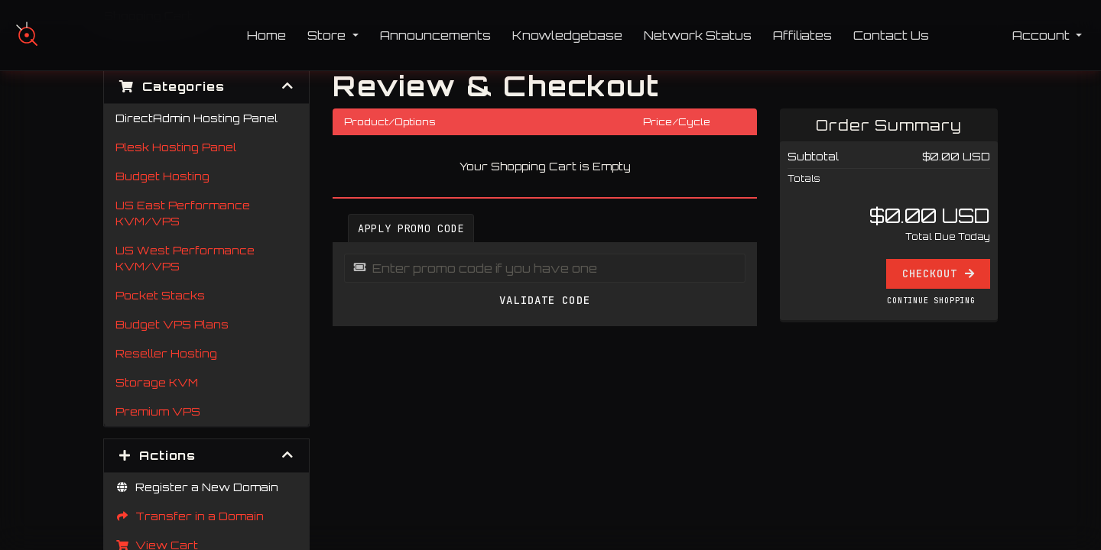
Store (328, 35)
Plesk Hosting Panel (175, 147)
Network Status (698, 35)
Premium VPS (157, 411)
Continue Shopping (931, 301)
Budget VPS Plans (172, 324)
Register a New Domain (196, 486)
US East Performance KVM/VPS (182, 213)
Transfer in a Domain (189, 516)
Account (1042, 35)
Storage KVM (156, 382)
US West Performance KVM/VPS (185, 258)
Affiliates (802, 35)
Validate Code (544, 300)
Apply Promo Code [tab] (411, 228)
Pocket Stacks (160, 295)
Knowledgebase (567, 35)
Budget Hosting (162, 176)
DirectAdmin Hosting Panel (196, 118)
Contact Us (891, 35)
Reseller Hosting (166, 353)
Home (266, 35)
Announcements (435, 35)
